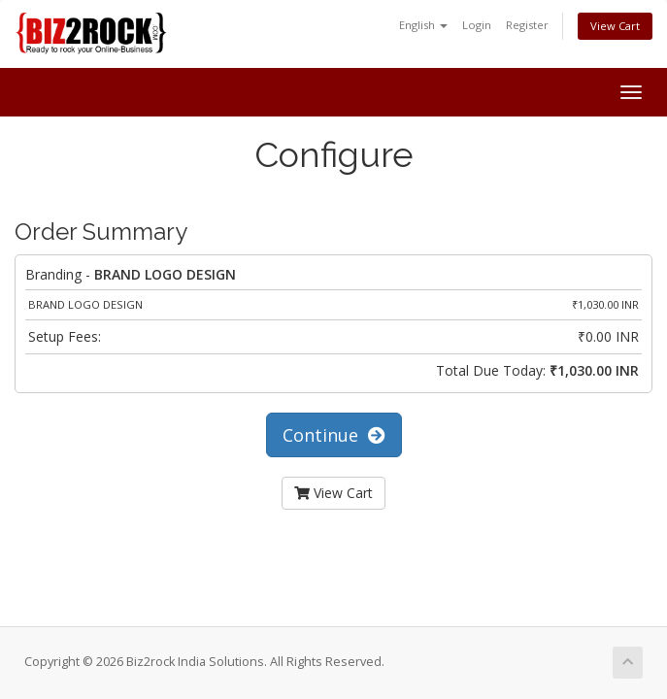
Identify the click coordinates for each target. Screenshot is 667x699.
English (423, 24)
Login (476, 24)
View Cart (615, 25)
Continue (334, 435)
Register (527, 24)
